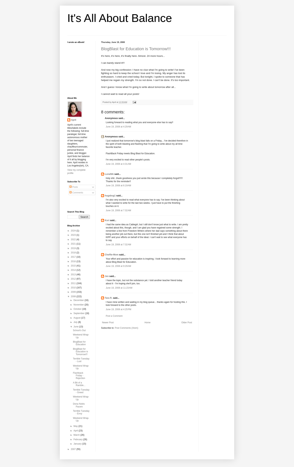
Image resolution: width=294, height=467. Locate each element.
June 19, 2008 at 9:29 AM (118, 266)
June (76, 326)
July (76, 322)
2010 (73, 287)
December (79, 300)
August (77, 318)
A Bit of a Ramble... (79, 384)
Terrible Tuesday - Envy (81, 412)
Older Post (186, 322)
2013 (73, 274)
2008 (73, 296)
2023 (73, 235)
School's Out (79, 330)
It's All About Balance (119, 18)
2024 (73, 230)
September (79, 313)
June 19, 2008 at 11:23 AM (119, 288)
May (76, 426)
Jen (107, 276)
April (73, 120)
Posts (73, 187)
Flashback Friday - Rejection (79, 376)
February (78, 439)
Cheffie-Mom (111, 254)
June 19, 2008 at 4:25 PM (118, 309)
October (78, 309)
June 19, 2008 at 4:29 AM (118, 126)
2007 (73, 449)
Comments (76, 192)
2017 (73, 257)
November (79, 304)
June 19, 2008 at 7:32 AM (118, 210)
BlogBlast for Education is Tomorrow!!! (136, 48)
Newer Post (108, 322)
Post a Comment (114, 316)
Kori (107, 220)
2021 (73, 243)
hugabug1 (110, 195)
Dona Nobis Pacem (79, 405)
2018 (73, 252)
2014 (73, 270)
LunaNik (109, 174)
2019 (73, 248)
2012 (73, 279)
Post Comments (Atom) (126, 328)
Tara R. (108, 298)
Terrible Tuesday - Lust (81, 360)
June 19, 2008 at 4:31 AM (118, 164)
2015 (73, 265)
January (78, 443)
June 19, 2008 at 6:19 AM (118, 185)
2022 (73, 239)
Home (148, 322)
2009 (73, 292)
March (77, 435)
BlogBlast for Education (79, 343)
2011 (73, 283)
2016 (73, 261)
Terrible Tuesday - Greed (81, 391)
